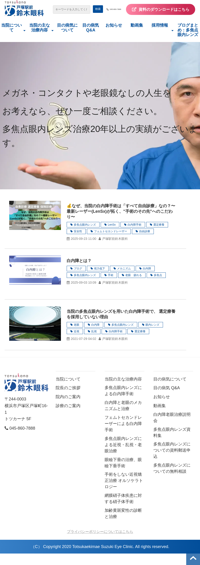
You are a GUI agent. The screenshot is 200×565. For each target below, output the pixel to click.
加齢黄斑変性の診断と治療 (123, 524)
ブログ (78, 279)
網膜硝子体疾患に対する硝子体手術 (123, 510)
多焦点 (158, 286)
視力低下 (99, 279)
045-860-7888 (154, 9)
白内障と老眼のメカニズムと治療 (123, 417)
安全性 (78, 242)
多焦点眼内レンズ (85, 236)
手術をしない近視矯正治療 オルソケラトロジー (124, 492)
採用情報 (159, 36)
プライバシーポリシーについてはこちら (100, 543)
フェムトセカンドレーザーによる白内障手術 (123, 434)
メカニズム (124, 279)
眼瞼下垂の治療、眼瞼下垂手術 (123, 474)
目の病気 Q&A (90, 39)
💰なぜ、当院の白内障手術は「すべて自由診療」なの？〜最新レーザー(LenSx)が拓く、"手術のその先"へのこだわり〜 (121, 222)
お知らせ (114, 36)
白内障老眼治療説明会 (172, 428)
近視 (76, 342)
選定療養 (158, 236)
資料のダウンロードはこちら (155, 20)
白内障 (147, 279)
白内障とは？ (79, 272)
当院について (11, 39)
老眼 (76, 336)
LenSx (112, 236)
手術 (110, 286)
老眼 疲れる (133, 286)
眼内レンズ (152, 336)
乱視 (94, 342)
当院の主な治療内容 (39, 39)
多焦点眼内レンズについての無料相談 (172, 479)
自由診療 (144, 242)
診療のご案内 (68, 417)
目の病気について (67, 39)
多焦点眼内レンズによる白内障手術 (123, 402)
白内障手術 (134, 236)
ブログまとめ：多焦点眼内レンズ (187, 41)
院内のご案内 (68, 408)
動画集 (137, 36)
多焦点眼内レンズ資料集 (172, 443)
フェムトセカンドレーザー (110, 242)
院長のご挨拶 (68, 399)
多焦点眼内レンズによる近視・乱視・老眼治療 (123, 456)
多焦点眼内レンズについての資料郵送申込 (172, 461)
